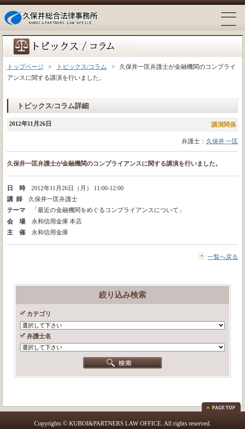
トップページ (25, 67)
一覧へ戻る (222, 257)
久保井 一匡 (222, 141)
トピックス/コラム (81, 67)
